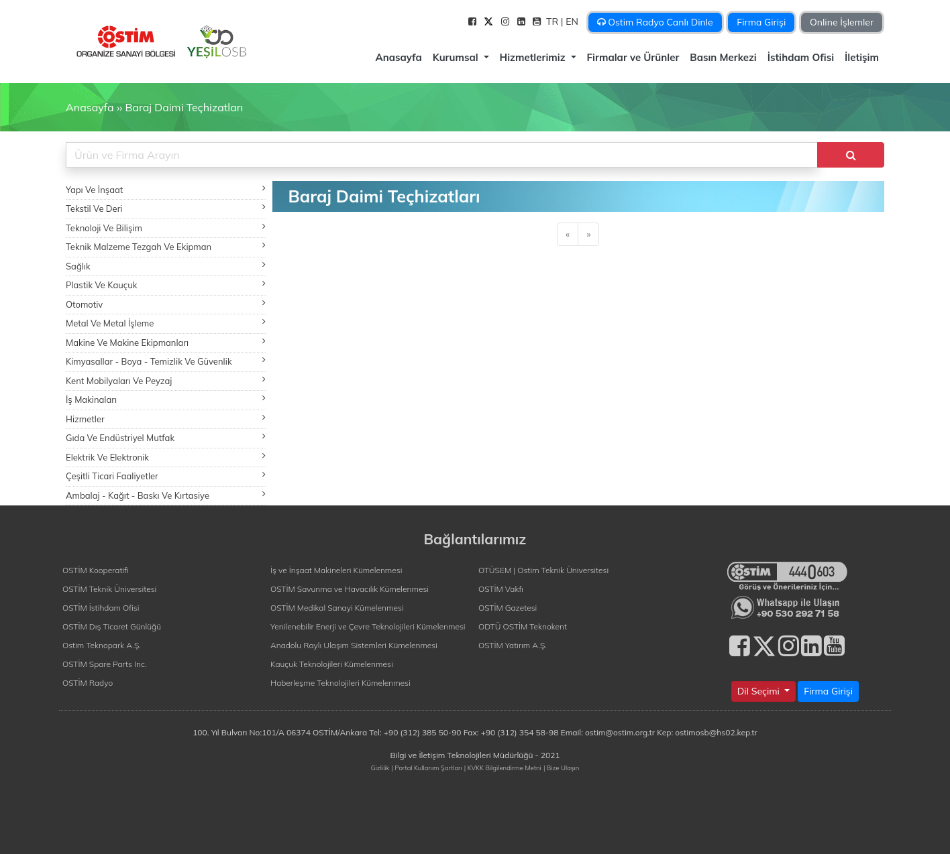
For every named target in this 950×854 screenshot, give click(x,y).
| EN (571, 21)
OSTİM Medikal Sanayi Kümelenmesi (337, 608)
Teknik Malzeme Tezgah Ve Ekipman (166, 246)
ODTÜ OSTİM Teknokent (522, 626)
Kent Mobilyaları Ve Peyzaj (166, 380)
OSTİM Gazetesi (507, 608)
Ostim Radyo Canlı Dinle (655, 22)
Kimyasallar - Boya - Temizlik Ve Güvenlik (166, 361)
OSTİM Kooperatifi (95, 570)
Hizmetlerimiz (534, 57)
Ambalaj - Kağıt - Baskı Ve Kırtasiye (166, 495)
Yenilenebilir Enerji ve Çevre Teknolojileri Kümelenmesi (368, 626)
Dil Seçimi (759, 691)
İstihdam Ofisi (801, 57)
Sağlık (166, 265)
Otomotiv (166, 304)
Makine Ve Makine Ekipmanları (166, 342)
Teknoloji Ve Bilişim (166, 227)
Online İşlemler (842, 22)
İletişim (862, 57)
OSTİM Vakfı (500, 589)
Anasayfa (398, 57)
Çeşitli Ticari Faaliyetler (166, 475)
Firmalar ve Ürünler (633, 57)
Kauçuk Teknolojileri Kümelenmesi (331, 664)
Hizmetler (166, 418)
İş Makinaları (166, 399)
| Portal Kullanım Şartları (427, 768)
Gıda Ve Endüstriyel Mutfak (166, 437)
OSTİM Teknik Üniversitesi (109, 589)
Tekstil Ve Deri (166, 208)
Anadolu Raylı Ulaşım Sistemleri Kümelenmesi (353, 645)
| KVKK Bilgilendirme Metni (502, 768)
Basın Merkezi (723, 57)
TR (553, 21)
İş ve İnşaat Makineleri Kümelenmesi (336, 570)
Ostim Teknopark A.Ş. (101, 645)
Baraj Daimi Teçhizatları (184, 107)
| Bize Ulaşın (561, 768)
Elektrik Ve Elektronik (166, 457)
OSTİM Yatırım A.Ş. (512, 645)
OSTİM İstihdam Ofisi (101, 608)
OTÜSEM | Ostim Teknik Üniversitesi (543, 570)
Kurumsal (457, 57)
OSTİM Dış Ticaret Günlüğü (111, 626)
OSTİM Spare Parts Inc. (104, 664)
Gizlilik (380, 768)
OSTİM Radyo (87, 683)
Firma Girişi (761, 22)
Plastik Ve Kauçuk (166, 284)
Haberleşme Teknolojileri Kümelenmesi (340, 683)
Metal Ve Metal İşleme (166, 322)
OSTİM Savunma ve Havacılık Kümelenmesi (349, 589)
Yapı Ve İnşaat (166, 189)
